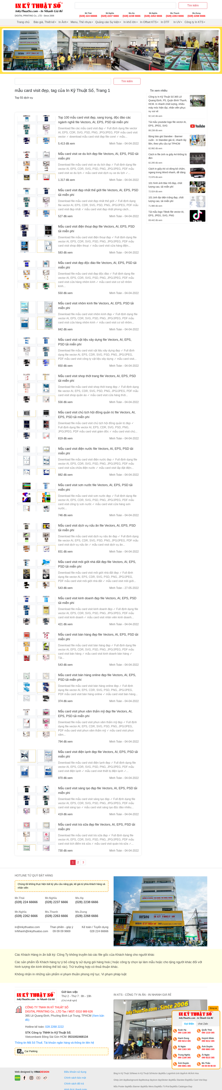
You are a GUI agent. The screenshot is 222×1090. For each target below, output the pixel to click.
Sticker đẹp (167, 1080)
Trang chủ (23, 22)
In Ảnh (63, 22)
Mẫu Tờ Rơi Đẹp (165, 1086)
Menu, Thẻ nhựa (81, 22)
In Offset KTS (148, 22)
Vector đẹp (157, 1073)
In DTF (165, 22)
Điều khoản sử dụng (75, 1071)
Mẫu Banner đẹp (136, 1086)
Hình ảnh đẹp (177, 1073)
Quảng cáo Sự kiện (107, 22)
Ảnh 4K (187, 1073)
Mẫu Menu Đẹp (151, 1086)
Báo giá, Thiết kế (44, 22)
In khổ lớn (129, 22)
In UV (176, 22)
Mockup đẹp (147, 1080)
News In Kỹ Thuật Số (142, 1073)
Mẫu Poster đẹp (121, 1086)
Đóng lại (213, 1008)
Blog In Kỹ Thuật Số (123, 1073)
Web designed (23, 1071)
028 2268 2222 (54, 1026)
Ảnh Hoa (195, 1073)
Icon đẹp (157, 1080)
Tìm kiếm (193, 5)
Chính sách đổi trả (74, 1083)
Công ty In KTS (194, 22)
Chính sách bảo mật (75, 1077)
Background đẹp (134, 1080)
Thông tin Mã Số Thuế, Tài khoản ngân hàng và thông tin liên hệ (54, 1042)
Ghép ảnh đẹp (120, 1080)
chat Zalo (203, 1023)
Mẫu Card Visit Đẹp (198, 1080)
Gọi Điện (189, 1023)
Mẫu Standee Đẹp (180, 1080)
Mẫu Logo (166, 1073)
